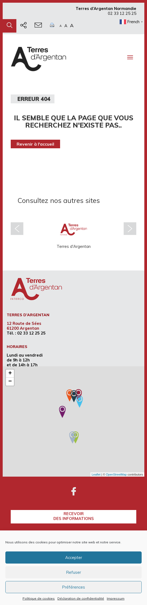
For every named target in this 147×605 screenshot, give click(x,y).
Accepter (73, 557)
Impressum (115, 598)
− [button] (10, 382)
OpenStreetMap (116, 474)
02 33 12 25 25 (122, 13)
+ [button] (10, 374)
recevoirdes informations (73, 516)
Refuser (73, 572)
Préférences (73, 587)
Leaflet (96, 474)
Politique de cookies (39, 598)
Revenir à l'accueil (35, 144)
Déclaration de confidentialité (80, 598)
